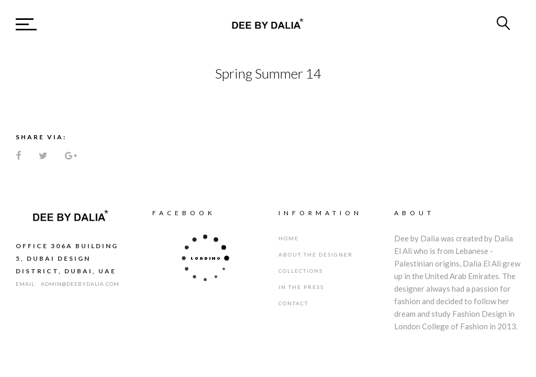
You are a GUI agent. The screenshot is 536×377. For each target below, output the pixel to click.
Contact (293, 303)
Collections (300, 271)
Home (288, 238)
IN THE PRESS (301, 287)
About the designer (315, 254)
